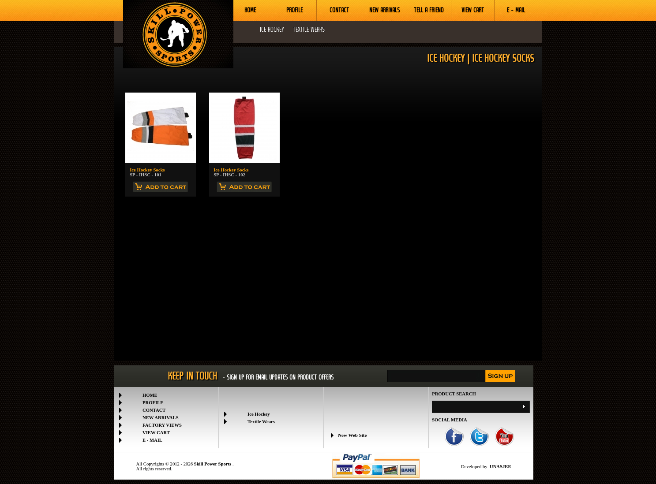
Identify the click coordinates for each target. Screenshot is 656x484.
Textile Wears (261, 421)
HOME (250, 10)
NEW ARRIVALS (384, 10)
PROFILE (294, 10)
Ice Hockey (258, 414)
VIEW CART (472, 10)
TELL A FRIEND (429, 10)
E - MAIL (516, 10)
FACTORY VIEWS (162, 425)
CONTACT (339, 10)
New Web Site (352, 436)
